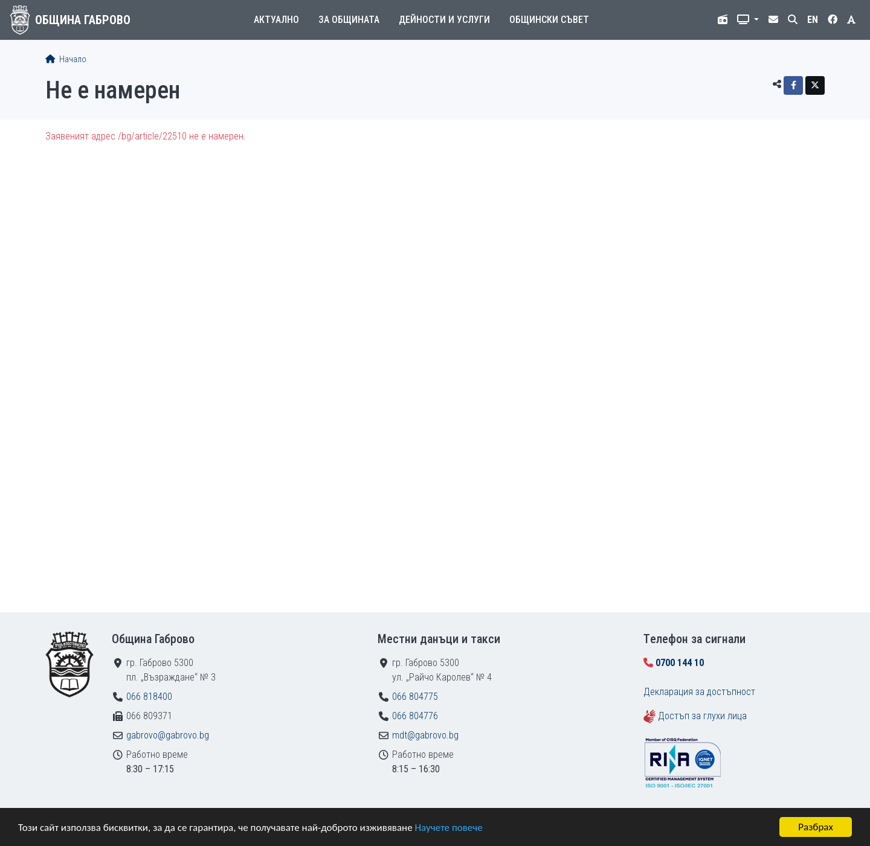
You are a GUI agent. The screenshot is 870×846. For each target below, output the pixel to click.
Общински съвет (549, 19)
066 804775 (415, 696)
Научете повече (448, 828)
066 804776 (415, 716)
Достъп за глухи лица (702, 716)
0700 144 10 (680, 662)
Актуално (276, 19)
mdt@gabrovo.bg (425, 735)
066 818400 (149, 696)
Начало (65, 59)
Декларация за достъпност (699, 691)
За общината (348, 19)
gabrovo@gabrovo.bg (167, 735)
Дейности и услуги (444, 19)
